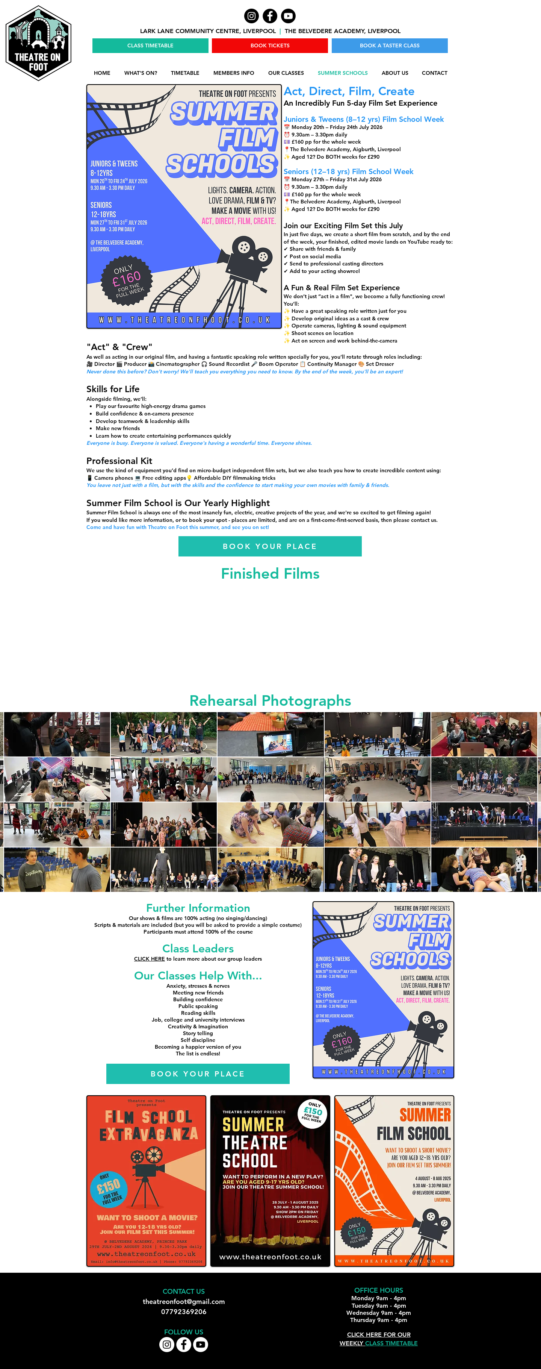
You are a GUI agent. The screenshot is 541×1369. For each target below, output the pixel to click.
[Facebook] (270, 16)
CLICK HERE (149, 958)
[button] (233, 73)
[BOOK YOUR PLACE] (270, 546)
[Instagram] (251, 16)
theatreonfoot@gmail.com (184, 1301)
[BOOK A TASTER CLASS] (390, 45)
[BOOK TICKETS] (270, 45)
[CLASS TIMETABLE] (150, 45)
